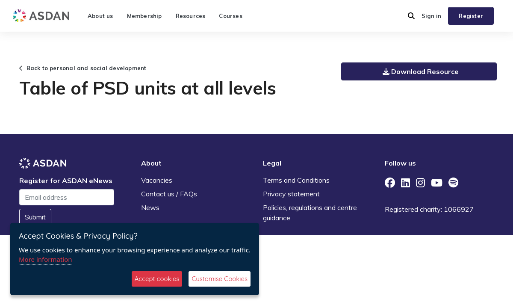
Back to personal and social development (82, 68)
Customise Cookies (220, 279)
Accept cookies (157, 279)
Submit (35, 217)
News (150, 207)
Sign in (431, 15)
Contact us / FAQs (169, 194)
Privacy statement (291, 194)
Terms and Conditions (296, 180)
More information (45, 259)
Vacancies (156, 180)
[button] (411, 16)
